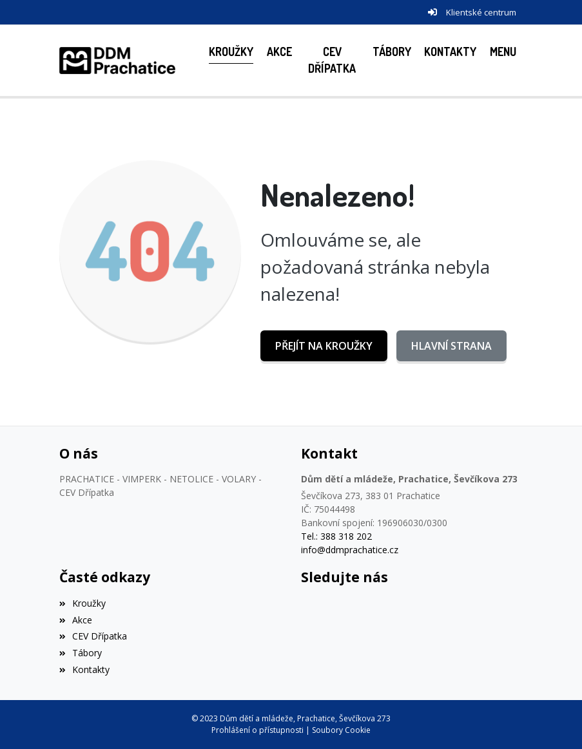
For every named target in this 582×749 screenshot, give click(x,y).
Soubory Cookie (341, 730)
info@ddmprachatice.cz (349, 550)
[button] (503, 52)
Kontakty (84, 669)
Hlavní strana (451, 346)
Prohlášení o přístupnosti (257, 730)
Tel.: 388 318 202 (336, 536)
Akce (75, 620)
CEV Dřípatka (93, 636)
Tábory (80, 653)
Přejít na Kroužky (324, 346)
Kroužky (82, 603)
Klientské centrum (481, 12)
